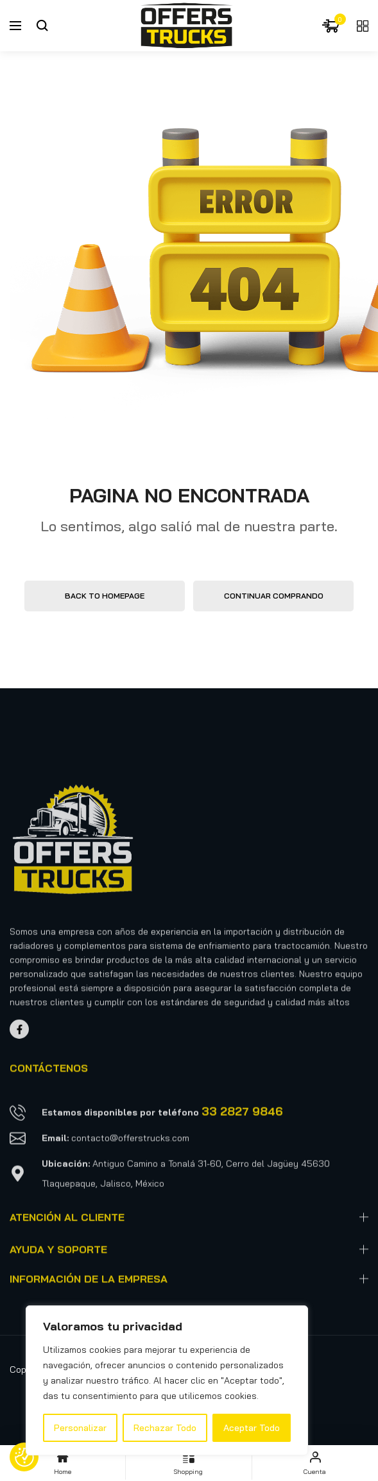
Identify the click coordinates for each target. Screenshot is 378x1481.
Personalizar (80, 1428)
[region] (167, 1380)
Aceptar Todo (251, 1428)
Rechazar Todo (164, 1428)
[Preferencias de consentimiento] (24, 1457)
